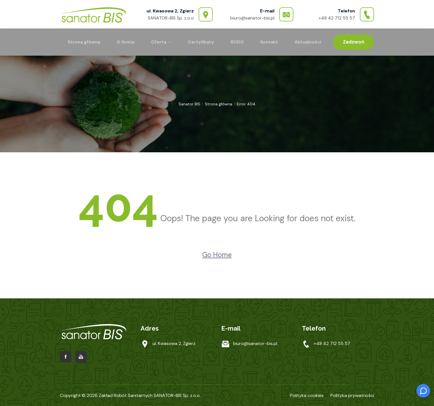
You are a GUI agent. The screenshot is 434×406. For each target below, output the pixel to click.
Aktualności (308, 42)
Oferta (158, 42)
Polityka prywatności (352, 395)
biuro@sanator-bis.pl (252, 18)
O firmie (126, 42)
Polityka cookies (307, 395)
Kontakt (269, 42)
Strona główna (84, 42)
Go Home (217, 254)
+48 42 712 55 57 (337, 18)
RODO (237, 42)
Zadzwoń (353, 42)
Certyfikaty (201, 42)
